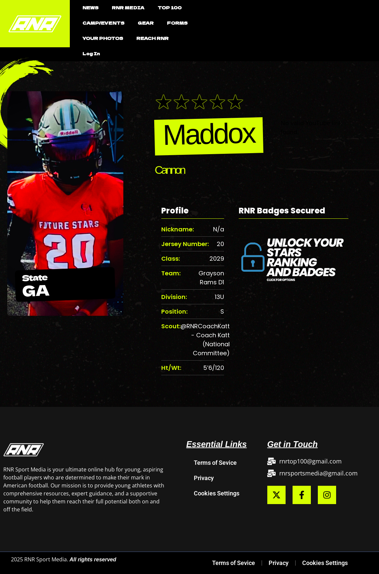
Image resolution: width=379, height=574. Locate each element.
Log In (91, 53)
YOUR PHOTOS (102, 38)
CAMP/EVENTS (103, 23)
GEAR (146, 23)
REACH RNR (152, 38)
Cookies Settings (216, 493)
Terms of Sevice (215, 462)
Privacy (204, 477)
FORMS (177, 23)
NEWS (90, 7)
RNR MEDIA (128, 7)
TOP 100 (170, 7)
